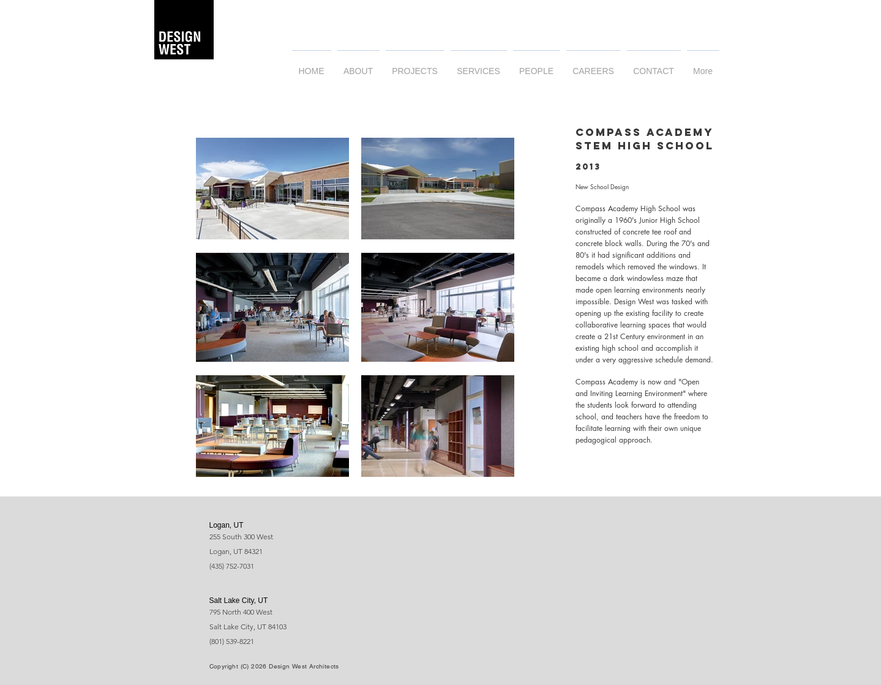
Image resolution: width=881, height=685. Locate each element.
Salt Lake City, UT (238, 600)
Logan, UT (226, 525)
